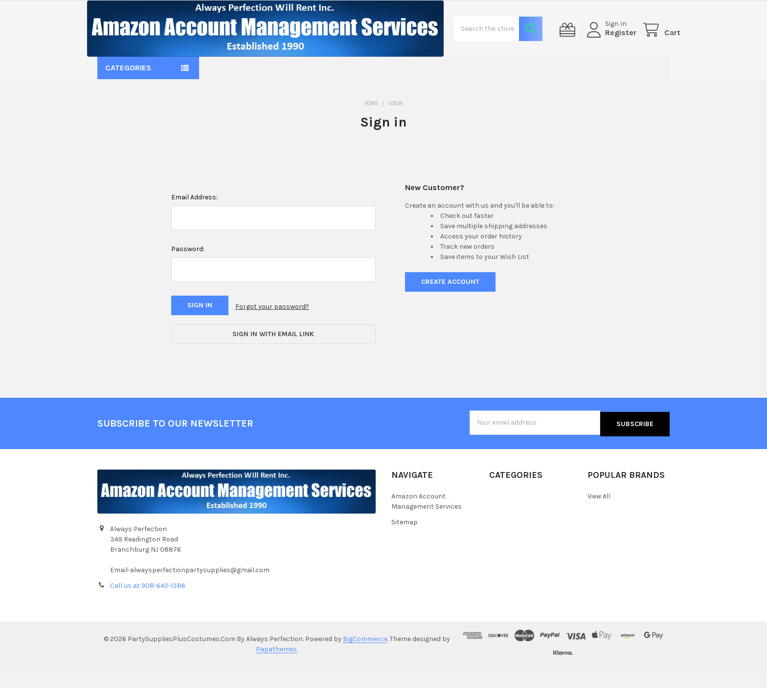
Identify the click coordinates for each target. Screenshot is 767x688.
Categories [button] (128, 96)
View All (598, 517)
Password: (187, 277)
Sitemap (404, 543)
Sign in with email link (273, 359)
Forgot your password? (272, 333)
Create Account (450, 309)
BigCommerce (365, 660)
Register (610, 46)
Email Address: (194, 225)
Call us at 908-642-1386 (147, 607)
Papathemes (276, 670)
